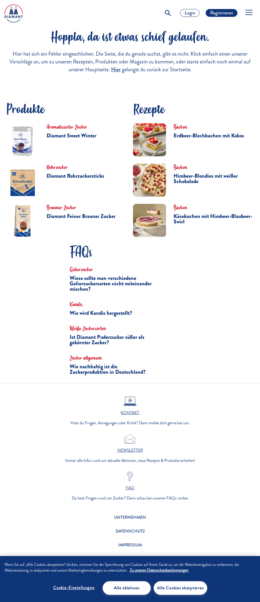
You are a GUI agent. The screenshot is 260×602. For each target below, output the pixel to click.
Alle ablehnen (127, 588)
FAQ (130, 488)
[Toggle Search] (168, 13)
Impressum (130, 545)
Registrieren (221, 12)
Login (190, 12)
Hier (116, 69)
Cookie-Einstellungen (73, 588)
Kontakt (130, 413)
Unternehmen (130, 517)
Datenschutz (130, 531)
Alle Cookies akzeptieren (180, 588)
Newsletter (130, 450)
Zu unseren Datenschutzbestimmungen (159, 570)
